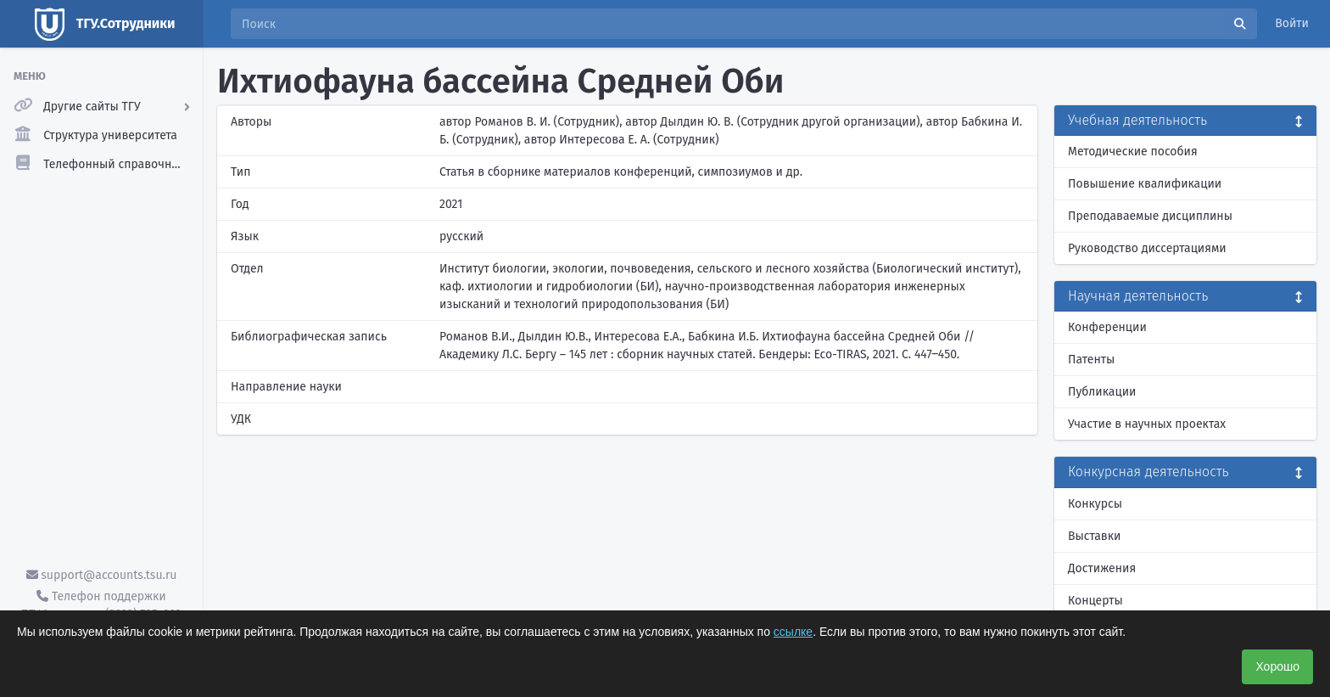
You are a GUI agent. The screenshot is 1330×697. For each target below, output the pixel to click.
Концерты (1095, 600)
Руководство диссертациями (1147, 248)
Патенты (1091, 359)
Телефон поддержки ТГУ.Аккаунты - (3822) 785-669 (101, 605)
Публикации (1102, 392)
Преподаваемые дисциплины (1150, 216)
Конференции (1107, 327)
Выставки (1094, 536)
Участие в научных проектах (1147, 424)
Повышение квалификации (1144, 184)
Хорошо (1277, 666)
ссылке (793, 631)
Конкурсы (1095, 504)
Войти (1292, 23)
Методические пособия (1133, 151)
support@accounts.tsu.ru (101, 575)
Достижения (1102, 568)
